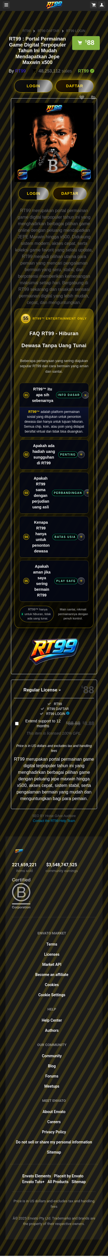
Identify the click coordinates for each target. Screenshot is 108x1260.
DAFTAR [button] (74, 86)
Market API (51, 964)
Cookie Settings (51, 994)
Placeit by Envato (69, 1176)
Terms (51, 944)
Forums (52, 1076)
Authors (52, 1030)
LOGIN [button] (33, 86)
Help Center (52, 1020)
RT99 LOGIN (75, 31)
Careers (54, 1121)
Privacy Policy (54, 1131)
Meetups (51, 1086)
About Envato (54, 1111)
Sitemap (54, 1152)
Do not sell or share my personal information (54, 1142)
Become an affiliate (51, 974)
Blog (52, 1066)
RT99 (27, 31)
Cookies (52, 984)
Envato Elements (36, 1176)
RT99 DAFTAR (48, 31)
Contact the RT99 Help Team (54, 820)
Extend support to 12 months (59, 723)
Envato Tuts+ (33, 1181)
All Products (58, 1181)
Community (52, 1055)
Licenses (52, 954)
